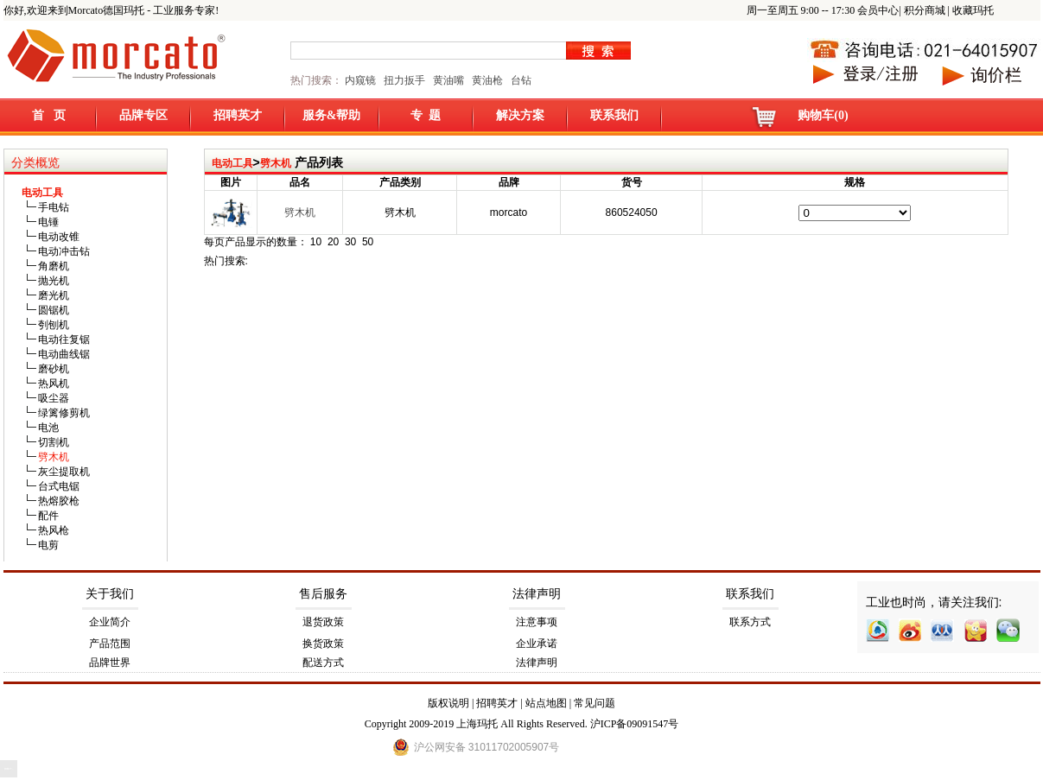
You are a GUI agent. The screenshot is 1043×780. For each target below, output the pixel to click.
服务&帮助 (331, 115)
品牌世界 (109, 662)
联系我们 (614, 115)
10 (315, 242)
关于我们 (110, 593)
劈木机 (275, 163)
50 (367, 242)
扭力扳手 (404, 80)
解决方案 (520, 115)
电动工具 (232, 163)
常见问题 (594, 703)
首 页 (49, 115)
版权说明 (448, 703)
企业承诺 (536, 643)
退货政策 (323, 622)
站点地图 (546, 703)
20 (333, 242)
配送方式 (323, 662)
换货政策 (323, 643)
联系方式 (750, 622)
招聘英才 (237, 115)
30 (350, 242)
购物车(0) (823, 115)
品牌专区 (143, 115)
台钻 (519, 80)
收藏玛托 (973, 10)
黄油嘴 (448, 80)
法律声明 (536, 593)
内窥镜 (360, 80)
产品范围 (109, 643)
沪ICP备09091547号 (634, 724)
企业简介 (109, 622)
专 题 (425, 115)
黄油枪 (487, 80)
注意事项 (536, 622)
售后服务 (323, 593)
